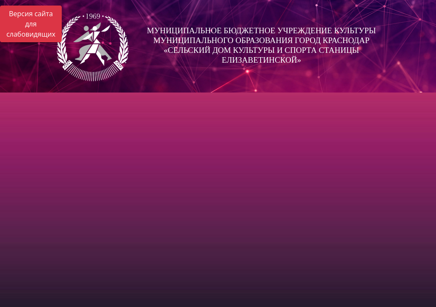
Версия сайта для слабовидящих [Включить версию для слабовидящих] (30, 24)
